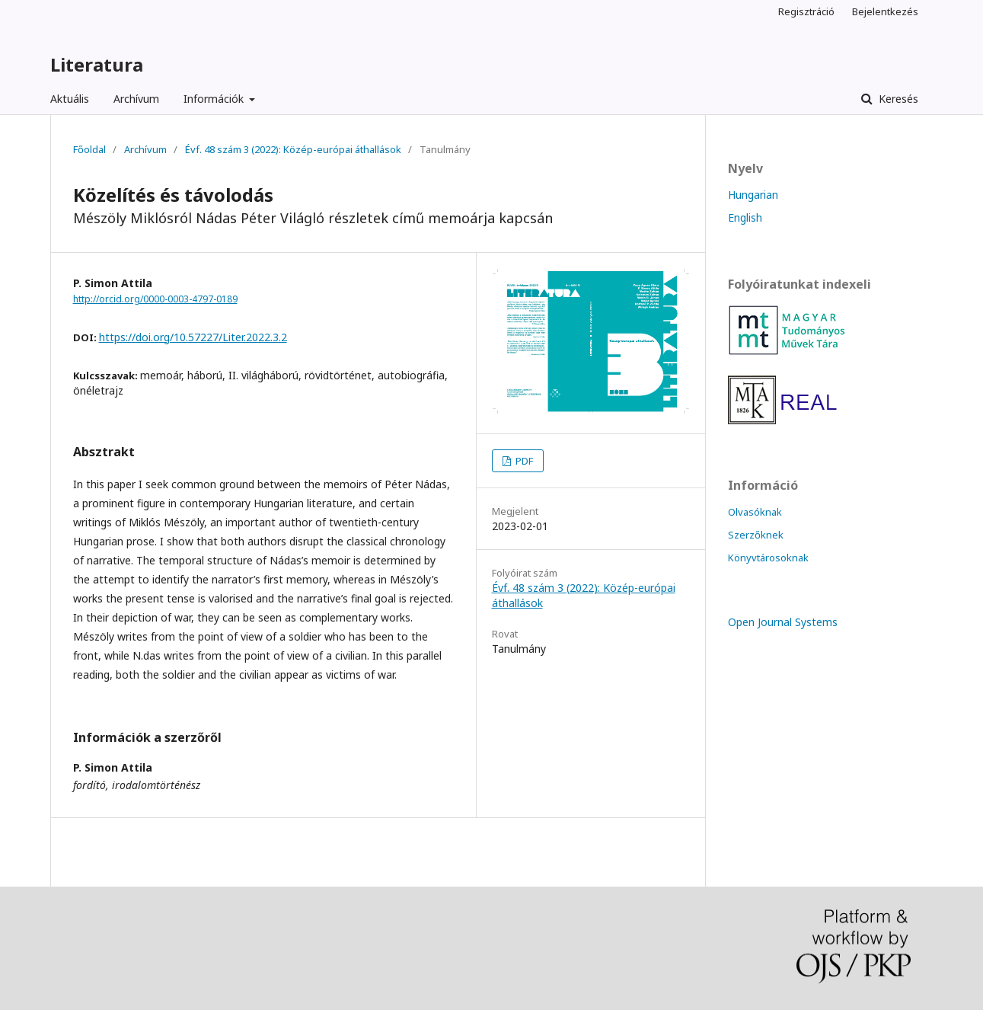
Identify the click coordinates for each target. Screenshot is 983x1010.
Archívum (136, 98)
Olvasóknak (755, 512)
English (745, 217)
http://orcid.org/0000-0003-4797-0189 (155, 298)
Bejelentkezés (885, 11)
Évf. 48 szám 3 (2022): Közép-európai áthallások (293, 149)
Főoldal (89, 149)
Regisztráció (806, 11)
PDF (523, 461)
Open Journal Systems (783, 622)
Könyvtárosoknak (768, 557)
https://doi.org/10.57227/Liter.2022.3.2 (193, 337)
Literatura (96, 64)
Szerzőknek (756, 535)
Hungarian (753, 194)
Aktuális (69, 98)
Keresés (897, 98)
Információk (215, 98)
